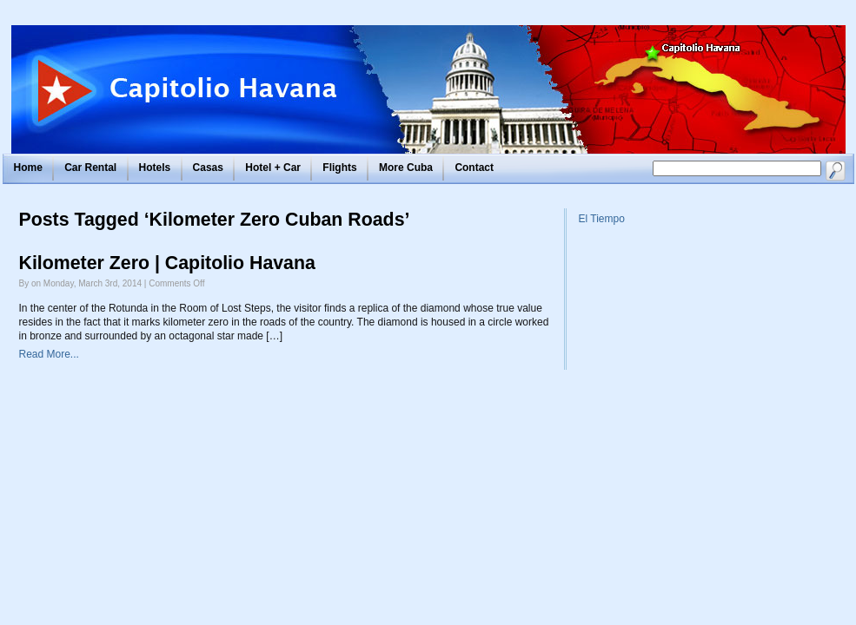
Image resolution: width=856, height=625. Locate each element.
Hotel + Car (273, 167)
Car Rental (90, 167)
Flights (339, 167)
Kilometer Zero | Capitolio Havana (167, 263)
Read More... (49, 354)
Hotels (155, 167)
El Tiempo (602, 219)
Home (28, 167)
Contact (474, 167)
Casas (208, 167)
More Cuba (406, 167)
